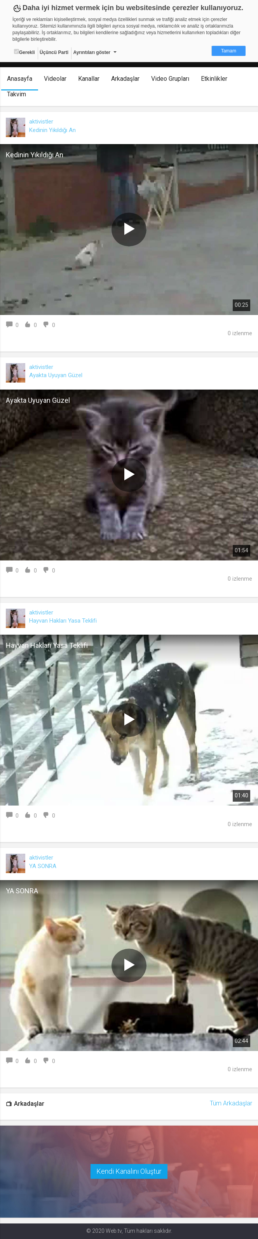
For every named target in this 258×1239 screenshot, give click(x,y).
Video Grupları (170, 78)
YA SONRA (42, 866)
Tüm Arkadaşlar (231, 1103)
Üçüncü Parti (54, 52)
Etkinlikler (214, 78)
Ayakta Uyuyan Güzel (55, 375)
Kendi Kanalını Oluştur (129, 1171)
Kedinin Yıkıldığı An (52, 130)
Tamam (228, 51)
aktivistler (41, 121)
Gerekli (24, 52)
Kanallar (88, 78)
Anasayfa (19, 78)
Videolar (55, 78)
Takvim (16, 94)
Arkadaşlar (125, 78)
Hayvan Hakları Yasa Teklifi (63, 620)
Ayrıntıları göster (91, 52)
